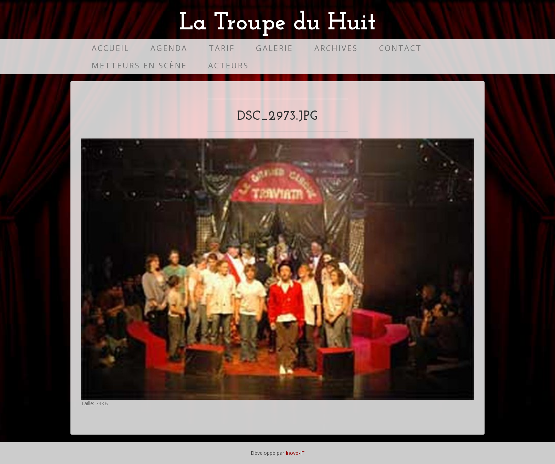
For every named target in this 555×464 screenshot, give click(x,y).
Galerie (274, 48)
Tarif (222, 48)
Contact (400, 48)
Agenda (169, 48)
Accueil (110, 48)
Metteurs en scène (139, 65)
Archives (336, 48)
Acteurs (228, 65)
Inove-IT (295, 452)
